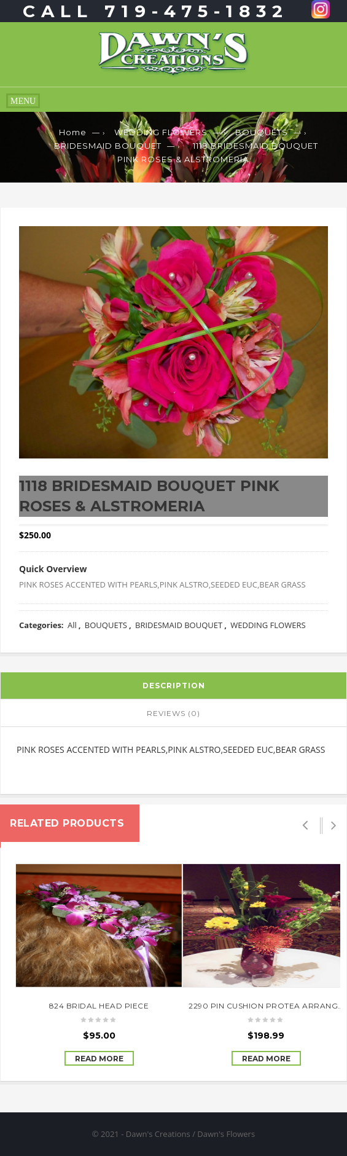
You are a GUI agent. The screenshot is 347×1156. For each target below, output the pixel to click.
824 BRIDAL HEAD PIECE (99, 1005)
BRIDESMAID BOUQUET (108, 146)
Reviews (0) (173, 713)
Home (73, 132)
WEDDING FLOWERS (161, 132)
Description (173, 685)
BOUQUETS (261, 132)
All (72, 625)
